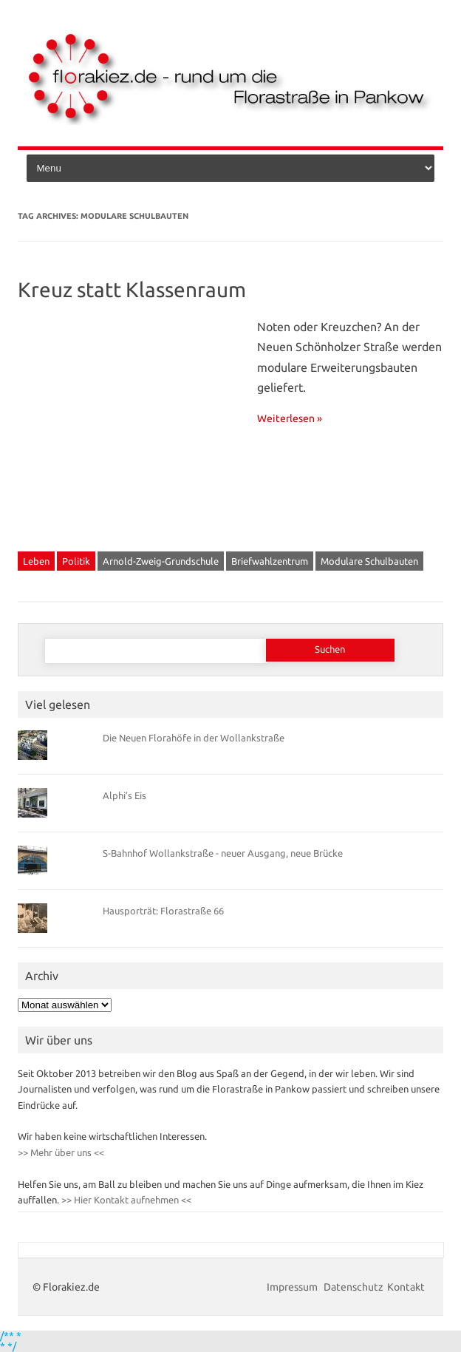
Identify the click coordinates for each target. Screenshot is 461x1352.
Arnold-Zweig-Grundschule (161, 561)
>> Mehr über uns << (61, 1152)
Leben (36, 561)
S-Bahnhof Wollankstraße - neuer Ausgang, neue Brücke (223, 853)
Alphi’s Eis (124, 795)
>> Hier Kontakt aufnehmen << (125, 1200)
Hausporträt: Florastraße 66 (163, 911)
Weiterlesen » (289, 418)
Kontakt (406, 1287)
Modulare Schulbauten (369, 561)
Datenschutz (353, 1287)
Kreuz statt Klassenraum (132, 289)
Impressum (293, 1287)
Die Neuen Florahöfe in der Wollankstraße (193, 738)
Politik (76, 561)
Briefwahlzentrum (269, 561)
